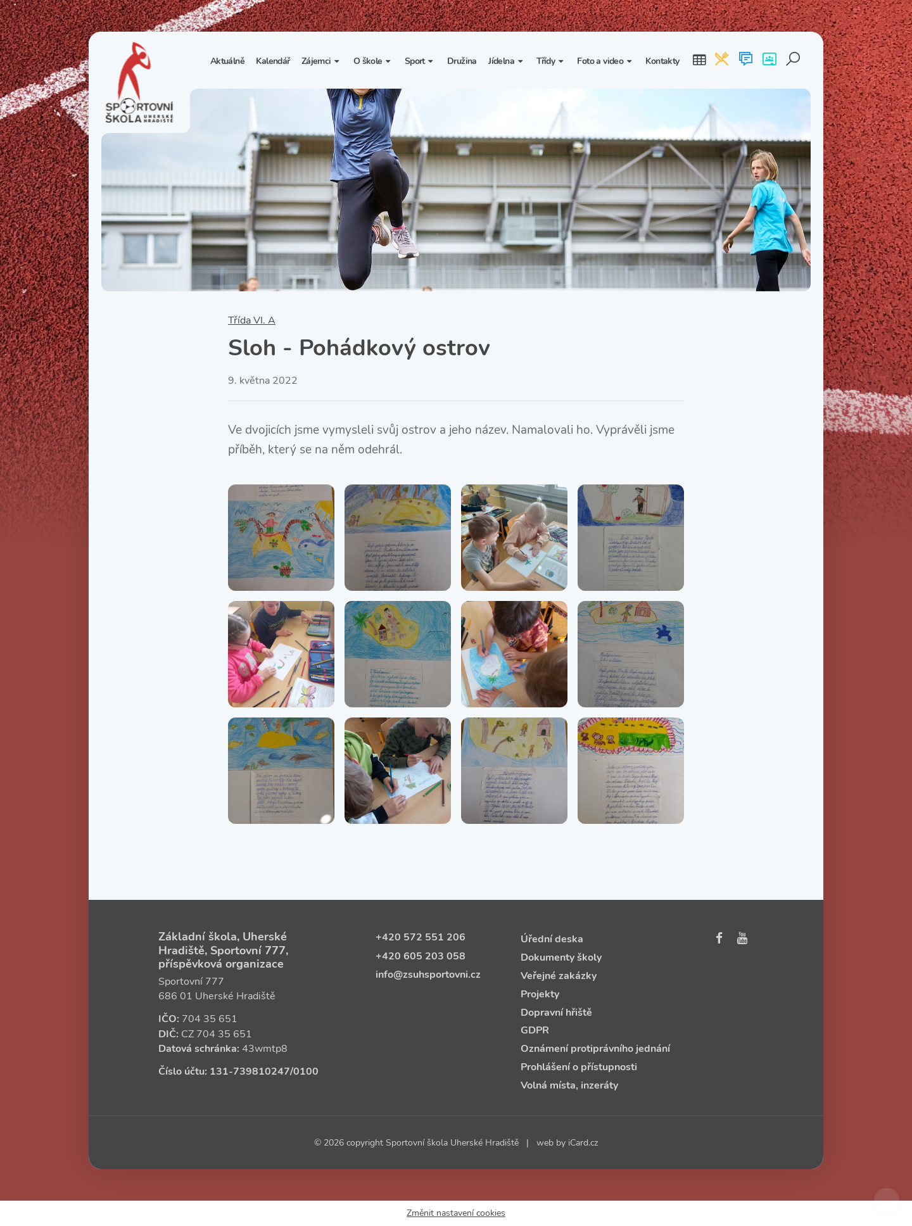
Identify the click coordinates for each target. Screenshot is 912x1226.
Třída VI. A (252, 320)
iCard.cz (583, 1143)
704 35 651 (210, 1019)
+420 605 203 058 (421, 956)
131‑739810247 (250, 1071)
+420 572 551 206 (421, 937)
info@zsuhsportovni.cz (428, 975)
